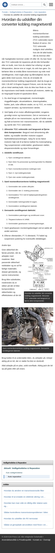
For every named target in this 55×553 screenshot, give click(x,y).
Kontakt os (37, 540)
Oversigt (46, 540)
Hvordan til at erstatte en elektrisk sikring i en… (24, 497)
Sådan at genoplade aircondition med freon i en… (26, 525)
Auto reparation (40, 12)
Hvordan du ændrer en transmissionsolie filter (24, 490)
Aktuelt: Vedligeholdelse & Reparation (22, 468)
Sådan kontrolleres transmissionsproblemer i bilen (26, 512)
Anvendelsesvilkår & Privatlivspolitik (16, 540)
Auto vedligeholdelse (14, 473)
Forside (5, 12)
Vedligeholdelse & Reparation (21, 12)
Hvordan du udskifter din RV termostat (21, 518)
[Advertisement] (17, 43)
